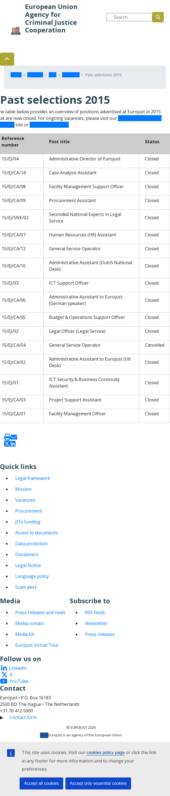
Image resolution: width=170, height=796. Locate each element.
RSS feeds (95, 612)
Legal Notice (28, 565)
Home (16, 74)
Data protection (31, 544)
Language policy (32, 576)
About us (35, 74)
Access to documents (36, 533)
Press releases (100, 634)
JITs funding (27, 522)
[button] (7, 59)
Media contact (29, 623)
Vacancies (71, 74)
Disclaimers (27, 554)
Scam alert (26, 587)
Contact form (23, 717)
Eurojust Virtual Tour (37, 645)
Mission (23, 489)
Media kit (24, 634)
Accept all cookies (41, 783)
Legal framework (32, 478)
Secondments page (49, 125)
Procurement (28, 511)
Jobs (52, 74)
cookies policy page (106, 752)
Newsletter (96, 623)
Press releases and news (40, 612)
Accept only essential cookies (98, 783)
